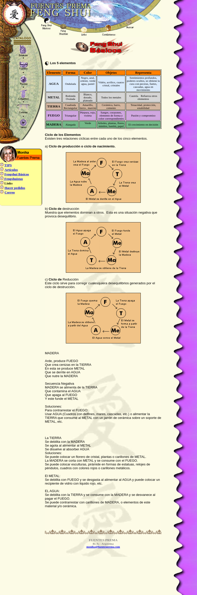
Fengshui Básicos (16, 174)
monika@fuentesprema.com (103, 546)
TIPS (8, 165)
